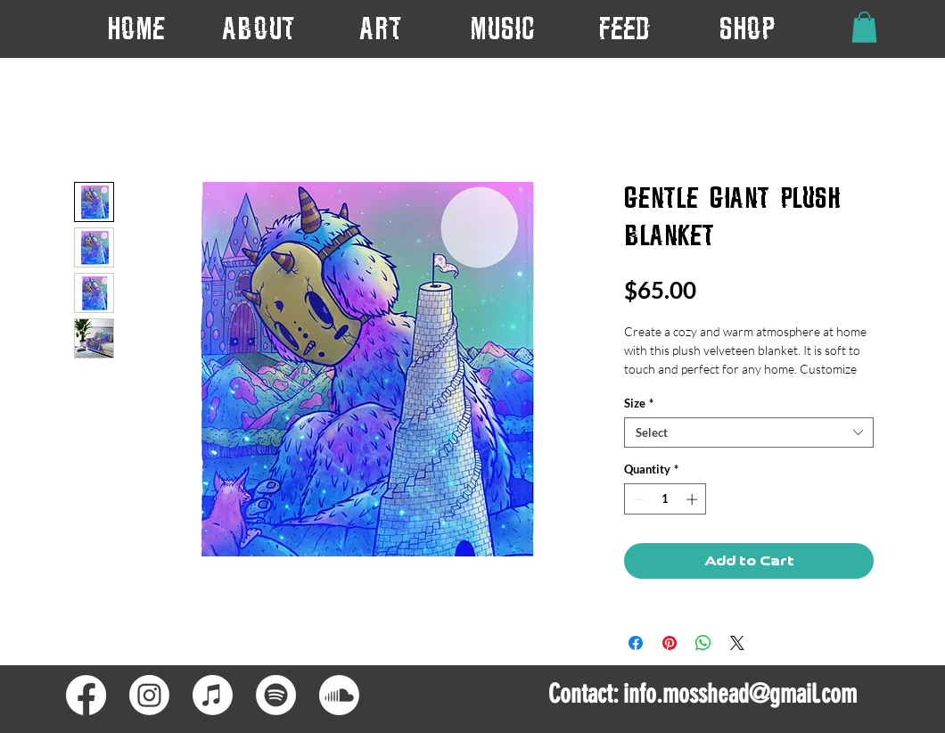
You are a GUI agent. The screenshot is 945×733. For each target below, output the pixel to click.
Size (638, 403)
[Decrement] (637, 499)
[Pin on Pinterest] (669, 643)
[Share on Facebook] (635, 643)
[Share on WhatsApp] (703, 643)
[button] (380, 28)
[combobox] (749, 432)
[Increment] (693, 499)
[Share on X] (737, 643)
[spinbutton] (665, 499)
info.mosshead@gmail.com (740, 694)
